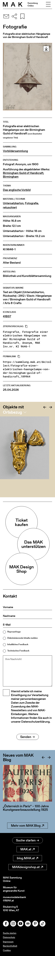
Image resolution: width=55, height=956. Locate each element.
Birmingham (10, 177)
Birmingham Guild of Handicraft (23, 173)
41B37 (7, 316)
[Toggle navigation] (48, 4)
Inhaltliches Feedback (17, 644)
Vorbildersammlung (15, 151)
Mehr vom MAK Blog (27, 825)
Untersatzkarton (13, 203)
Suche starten (27, 840)
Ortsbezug (12, 412)
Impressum (8, 941)
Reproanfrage (14, 632)
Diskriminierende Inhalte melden (22, 638)
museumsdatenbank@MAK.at (14, 898)
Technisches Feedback (18, 650)
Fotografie (31, 203)
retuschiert (10, 207)
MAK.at (27, 849)
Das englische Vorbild (17, 190)
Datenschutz (9, 937)
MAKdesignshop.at (27, 867)
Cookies (7, 950)
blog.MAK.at (27, 858)
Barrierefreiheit (10, 945)
